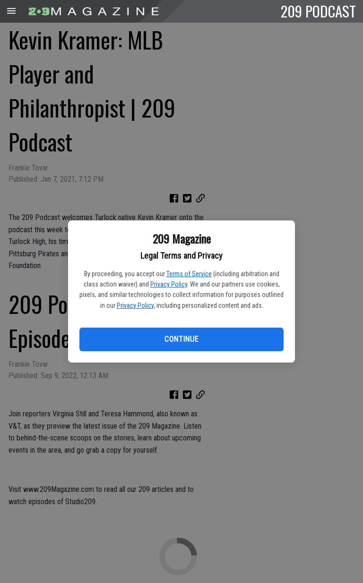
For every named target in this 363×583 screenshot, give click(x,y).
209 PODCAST (318, 11)
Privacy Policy (168, 284)
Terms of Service (189, 274)
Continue (181, 339)
